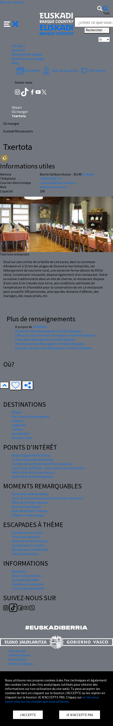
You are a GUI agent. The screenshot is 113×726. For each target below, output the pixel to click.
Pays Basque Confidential (30, 549)
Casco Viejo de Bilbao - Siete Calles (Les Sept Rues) (48, 468)
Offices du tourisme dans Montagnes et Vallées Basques (55, 335)
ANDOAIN (40, 327)
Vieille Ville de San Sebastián (32, 476)
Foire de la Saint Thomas (30, 511)
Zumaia (17, 429)
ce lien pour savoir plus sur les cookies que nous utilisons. (52, 699)
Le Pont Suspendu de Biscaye (32, 459)
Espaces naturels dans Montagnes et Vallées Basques (53, 348)
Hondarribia (20, 433)
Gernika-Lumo (22, 438)
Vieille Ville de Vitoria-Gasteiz (33, 472)
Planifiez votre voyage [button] (28, 58)
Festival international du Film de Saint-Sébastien (47, 498)
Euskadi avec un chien (27, 532)
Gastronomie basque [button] (27, 54)
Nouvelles (19, 571)
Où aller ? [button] (18, 46)
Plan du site (17, 651)
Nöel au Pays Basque (26, 507)
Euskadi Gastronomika (28, 545)
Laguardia (19, 425)
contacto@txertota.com (58, 183)
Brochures (28, 70)
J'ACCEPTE (28, 715)
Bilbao (16, 412)
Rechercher (97, 30)
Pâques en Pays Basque (28, 515)
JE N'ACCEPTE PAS (79, 715)
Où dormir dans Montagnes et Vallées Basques (48, 331)
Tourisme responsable (28, 588)
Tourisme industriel (26, 537)
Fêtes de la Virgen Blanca (30, 502)
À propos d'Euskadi (25, 580)
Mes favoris (93, 70)
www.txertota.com (53, 187)
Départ (17, 107)
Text (106, 13)
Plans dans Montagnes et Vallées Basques (45, 339)
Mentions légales (21, 664)
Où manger (20, 111)
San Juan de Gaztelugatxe (30, 416)
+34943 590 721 (51, 178)
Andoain (88, 174)
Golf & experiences (25, 554)
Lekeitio (18, 421)
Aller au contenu (12, 2)
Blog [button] (15, 63)
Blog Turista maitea (26, 575)
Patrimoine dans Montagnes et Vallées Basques (49, 344)
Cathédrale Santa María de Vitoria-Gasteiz (42, 464)
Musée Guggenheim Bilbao (31, 455)
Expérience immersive (28, 584)
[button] (11, 23)
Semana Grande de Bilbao (30, 494)
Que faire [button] (18, 50)
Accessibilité (18, 659)
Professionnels (20, 655)
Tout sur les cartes (60, 70)
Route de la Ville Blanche (30, 541)
